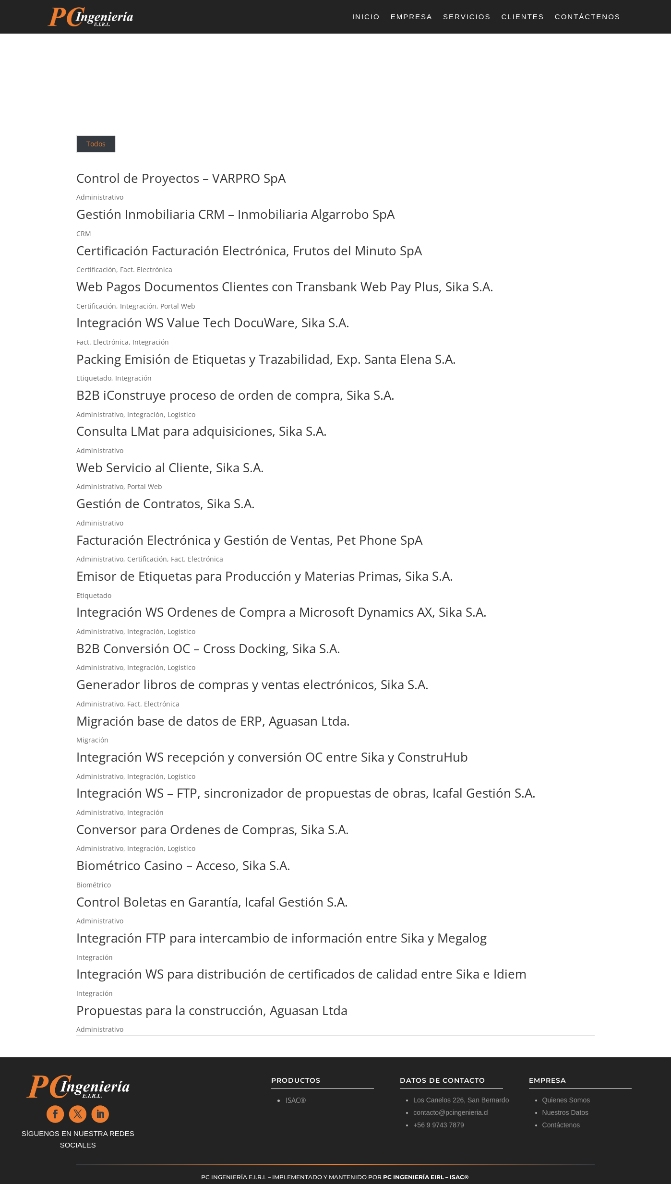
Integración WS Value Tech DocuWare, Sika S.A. (212, 322)
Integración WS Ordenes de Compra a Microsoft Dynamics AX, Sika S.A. (281, 612)
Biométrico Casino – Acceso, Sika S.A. (183, 865)
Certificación (96, 269)
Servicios (467, 17)
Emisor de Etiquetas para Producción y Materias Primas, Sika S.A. (264, 576)
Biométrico (93, 884)
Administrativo (99, 197)
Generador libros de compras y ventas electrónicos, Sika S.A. (252, 684)
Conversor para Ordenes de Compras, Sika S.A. (212, 829)
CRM (83, 233)
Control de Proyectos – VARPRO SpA (181, 178)
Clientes (523, 17)
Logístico (181, 414)
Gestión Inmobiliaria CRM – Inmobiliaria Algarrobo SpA (235, 214)
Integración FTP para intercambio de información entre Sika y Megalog (281, 937)
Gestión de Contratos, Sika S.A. (165, 503)
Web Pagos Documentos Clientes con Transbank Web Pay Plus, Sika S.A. (284, 286)
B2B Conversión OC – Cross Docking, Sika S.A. (208, 648)
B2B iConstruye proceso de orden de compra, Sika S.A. (235, 395)
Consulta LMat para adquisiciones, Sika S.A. (201, 431)
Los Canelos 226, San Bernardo (461, 1100)
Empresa (411, 17)
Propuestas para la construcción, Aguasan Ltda (211, 1010)
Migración (92, 739)
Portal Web (177, 306)
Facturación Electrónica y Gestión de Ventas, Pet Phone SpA (249, 540)
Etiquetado (93, 378)
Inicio (366, 17)
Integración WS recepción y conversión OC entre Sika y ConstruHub (272, 756)
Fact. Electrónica (146, 269)
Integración (138, 306)
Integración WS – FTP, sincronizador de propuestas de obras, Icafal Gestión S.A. (306, 792)
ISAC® (296, 1100)
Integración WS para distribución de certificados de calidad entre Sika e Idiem (301, 973)
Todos (96, 143)
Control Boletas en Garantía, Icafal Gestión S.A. (212, 901)
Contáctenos (588, 17)
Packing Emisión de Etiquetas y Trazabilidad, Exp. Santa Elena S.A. (266, 359)
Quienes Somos (566, 1100)
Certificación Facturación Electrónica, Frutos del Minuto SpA (249, 250)
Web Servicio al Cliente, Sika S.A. (170, 467)
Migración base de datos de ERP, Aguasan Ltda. (213, 721)
